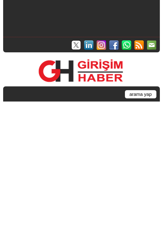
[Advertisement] (81, 17)
